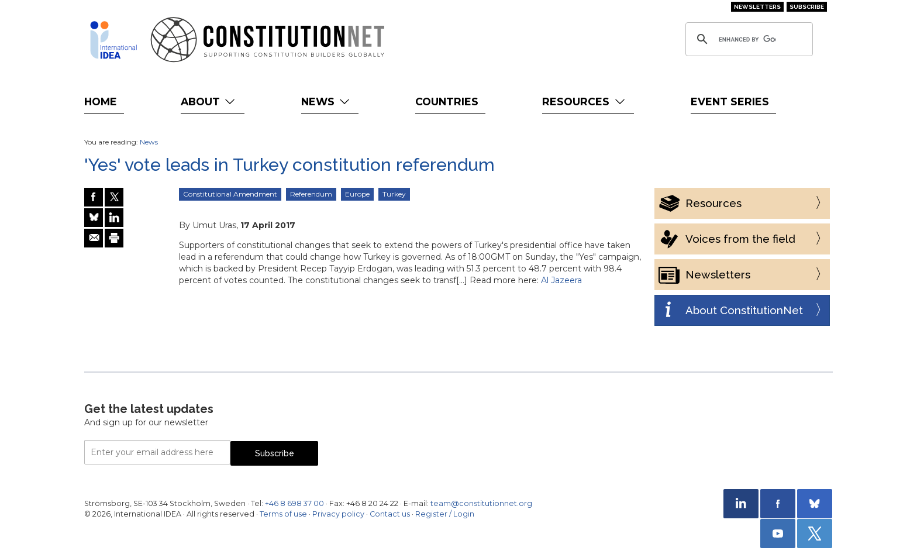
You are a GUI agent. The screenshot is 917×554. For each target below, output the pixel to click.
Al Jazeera (561, 280)
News (326, 101)
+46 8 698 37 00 (294, 503)
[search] (747, 39)
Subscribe (807, 7)
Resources (584, 101)
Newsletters (757, 7)
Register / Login (444, 514)
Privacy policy (338, 514)
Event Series (730, 101)
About (209, 101)
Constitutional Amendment (230, 194)
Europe (357, 194)
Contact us (390, 514)
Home (100, 101)
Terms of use (283, 514)
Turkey (394, 194)
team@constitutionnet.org (481, 503)
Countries (446, 101)
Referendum (311, 194)
